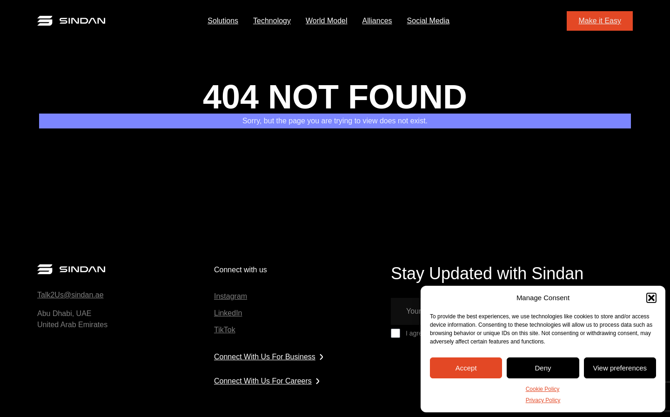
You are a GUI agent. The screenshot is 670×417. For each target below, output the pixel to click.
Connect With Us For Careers (269, 381)
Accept (466, 368)
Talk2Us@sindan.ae (70, 295)
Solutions (223, 21)
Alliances (377, 21)
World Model (327, 21)
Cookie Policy (543, 389)
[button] (651, 298)
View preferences (620, 368)
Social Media (428, 21)
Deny (543, 368)
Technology (272, 21)
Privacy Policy (543, 400)
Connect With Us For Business (271, 357)
